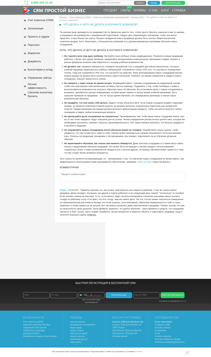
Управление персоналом (34, 327)
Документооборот (31, 333)
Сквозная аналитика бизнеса (36, 324)
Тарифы (139, 10)
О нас (153, 10)
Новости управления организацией (111, 17)
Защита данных (77, 336)
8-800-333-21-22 (42, 2)
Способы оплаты (163, 327)
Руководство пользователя (82, 324)
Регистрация (173, 3)
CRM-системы (144, 162)
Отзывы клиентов (163, 336)
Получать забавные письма (167, 339)
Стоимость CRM (162, 324)
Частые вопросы (78, 322)
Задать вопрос (77, 330)
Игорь (63, 190)
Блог (165, 10)
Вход (154, 3)
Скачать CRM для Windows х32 (127, 324)
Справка (179, 10)
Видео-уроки (76, 327)
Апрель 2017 (138, 17)
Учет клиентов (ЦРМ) (33, 322)
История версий (119, 336)
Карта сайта (75, 342)
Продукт (111, 10)
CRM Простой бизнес (59, 10)
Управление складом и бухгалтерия (40, 336)
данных (183, 301)
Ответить (91, 214)
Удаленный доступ (78, 339)
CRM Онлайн (118, 327)
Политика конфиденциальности (170, 342)
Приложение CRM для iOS (124, 333)
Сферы (126, 9)
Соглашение (160, 330)
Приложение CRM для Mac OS (126, 330)
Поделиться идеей (78, 333)
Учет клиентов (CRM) (81, 17)
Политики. (139, 351)
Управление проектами (34, 330)
